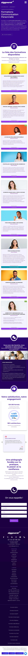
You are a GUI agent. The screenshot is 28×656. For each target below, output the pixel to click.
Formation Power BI (14, 610)
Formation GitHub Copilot (14, 617)
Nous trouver (14, 580)
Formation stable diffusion (14, 623)
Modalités (14, 571)
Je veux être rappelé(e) (7, 34)
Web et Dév (14, 550)
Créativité (14, 554)
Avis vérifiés (14, 581)
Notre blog (14, 588)
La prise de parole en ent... (14, 593)
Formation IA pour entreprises (14, 643)
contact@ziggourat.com (14, 546)
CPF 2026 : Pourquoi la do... (14, 590)
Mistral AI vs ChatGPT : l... (14, 597)
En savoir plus (19, 653)
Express (14, 563)
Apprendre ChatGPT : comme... (14, 600)
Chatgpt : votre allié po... (14, 598)
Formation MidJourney (14, 626)
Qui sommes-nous (14, 578)
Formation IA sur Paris (14, 633)
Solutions (14, 573)
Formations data (14, 639)
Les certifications (14, 583)
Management (14, 559)
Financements (14, 576)
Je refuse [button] (12, 653)
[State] (14, 508)
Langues (14, 557)
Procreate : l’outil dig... (14, 595)
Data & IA (14, 564)
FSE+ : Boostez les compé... (14, 591)
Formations (14, 569)
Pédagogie (14, 574)
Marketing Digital (14, 552)
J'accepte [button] (5, 653)
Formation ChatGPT (14, 613)
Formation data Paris (14, 636)
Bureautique (14, 556)
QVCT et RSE (14, 561)
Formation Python (14, 607)
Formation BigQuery (14, 620)
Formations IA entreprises (14, 630)
